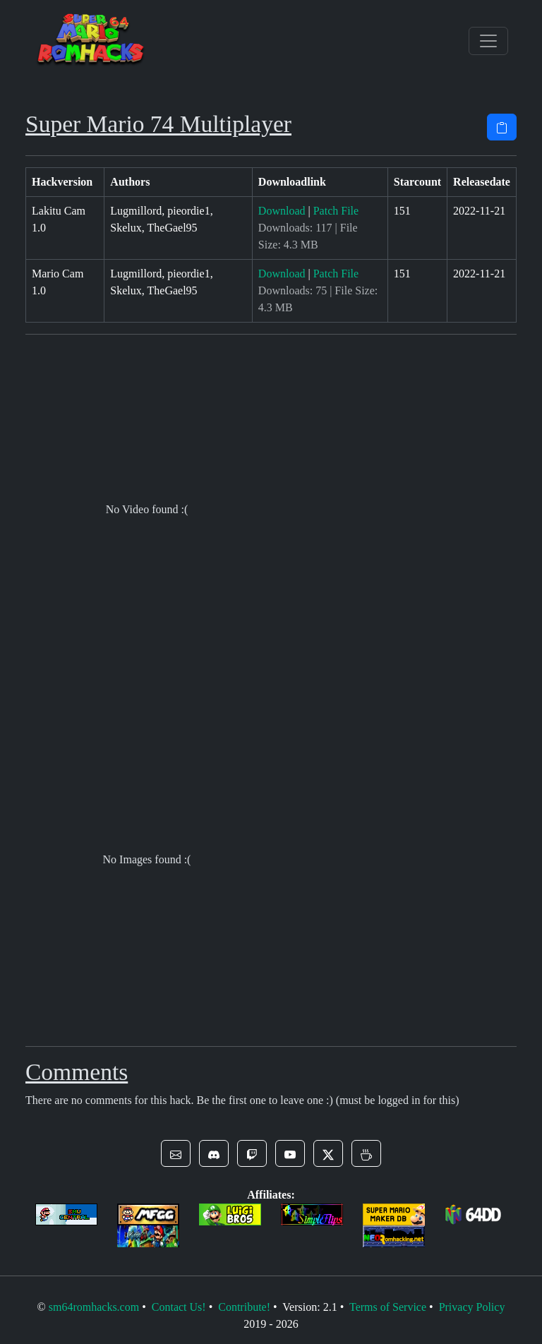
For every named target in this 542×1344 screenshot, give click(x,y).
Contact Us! (179, 1307)
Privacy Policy (472, 1307)
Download (282, 211)
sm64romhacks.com (94, 1307)
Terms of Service (387, 1307)
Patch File (336, 211)
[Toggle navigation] (488, 41)
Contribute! (244, 1307)
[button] (176, 1153)
